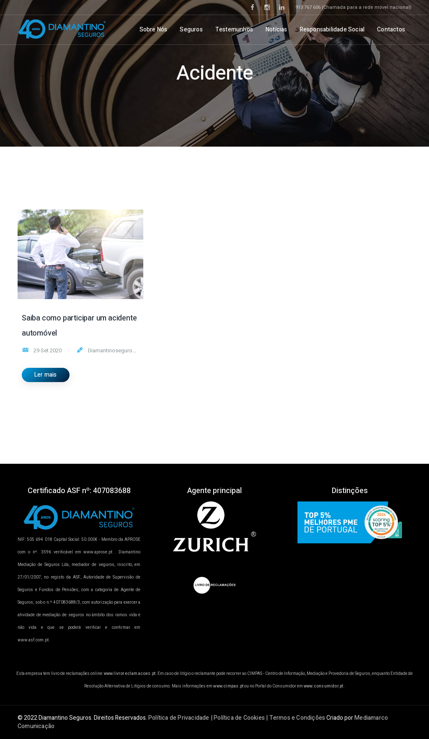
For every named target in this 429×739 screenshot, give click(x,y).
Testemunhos (234, 29)
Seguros (191, 29)
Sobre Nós (154, 29)
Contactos (391, 29)
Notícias (276, 29)
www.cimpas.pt (228, 686)
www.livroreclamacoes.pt (130, 674)
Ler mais (45, 374)
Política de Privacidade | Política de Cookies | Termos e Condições (236, 717)
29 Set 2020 (47, 350)
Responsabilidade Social (332, 29)
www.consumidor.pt (323, 686)
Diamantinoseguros (111, 350)
